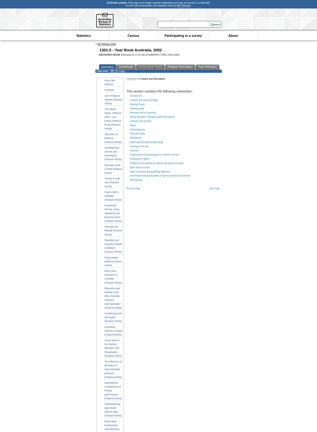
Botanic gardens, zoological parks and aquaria (152, 116)
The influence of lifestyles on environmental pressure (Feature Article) (113, 369)
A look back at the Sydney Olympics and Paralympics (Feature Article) (113, 348)
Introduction (136, 95)
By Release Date (107, 44)
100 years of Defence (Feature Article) (113, 138)
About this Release (110, 82)
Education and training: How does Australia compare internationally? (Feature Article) (113, 298)
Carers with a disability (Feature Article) (113, 196)
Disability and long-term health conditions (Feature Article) (113, 246)
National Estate (137, 104)
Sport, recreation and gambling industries (150, 171)
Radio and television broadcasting (146, 142)
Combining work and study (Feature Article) (113, 317)
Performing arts (137, 129)
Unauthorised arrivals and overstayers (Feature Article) (113, 153)
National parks (137, 108)
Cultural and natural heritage (144, 99)
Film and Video (137, 133)
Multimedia (135, 137)
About (233, 35)
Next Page (215, 188)
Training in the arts (139, 146)
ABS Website (183, 5)
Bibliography (136, 179)
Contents (109, 90)
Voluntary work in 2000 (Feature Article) (113, 169)
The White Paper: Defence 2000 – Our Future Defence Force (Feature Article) (113, 119)
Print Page (118, 71)
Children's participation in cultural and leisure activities (157, 163)
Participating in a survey (183, 35)
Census (133, 35)
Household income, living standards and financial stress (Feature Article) (113, 213)
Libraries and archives (141, 121)
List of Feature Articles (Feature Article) (113, 99)
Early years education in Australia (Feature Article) (113, 277)
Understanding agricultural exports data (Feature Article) (113, 410)
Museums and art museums (143, 112)
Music (133, 125)
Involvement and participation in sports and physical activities (160, 175)
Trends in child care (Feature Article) (112, 182)
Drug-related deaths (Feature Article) (113, 261)
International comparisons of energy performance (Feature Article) (113, 390)
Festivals (134, 150)
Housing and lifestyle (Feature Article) (114, 230)
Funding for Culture (139, 158)
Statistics (83, 35)
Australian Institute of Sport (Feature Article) (113, 331)
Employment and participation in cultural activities (154, 154)
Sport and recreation (140, 167)
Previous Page (133, 188)
